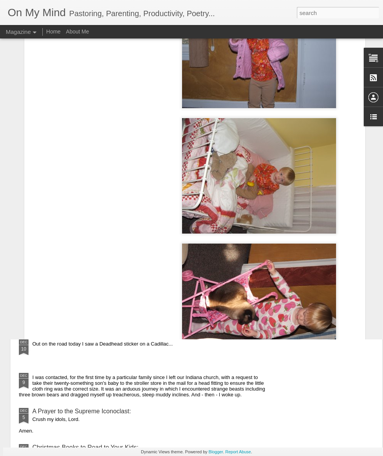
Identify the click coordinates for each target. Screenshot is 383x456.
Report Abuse (238, 451)
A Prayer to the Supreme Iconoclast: (81, 411)
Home (53, 31)
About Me (77, 31)
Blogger (216, 451)
